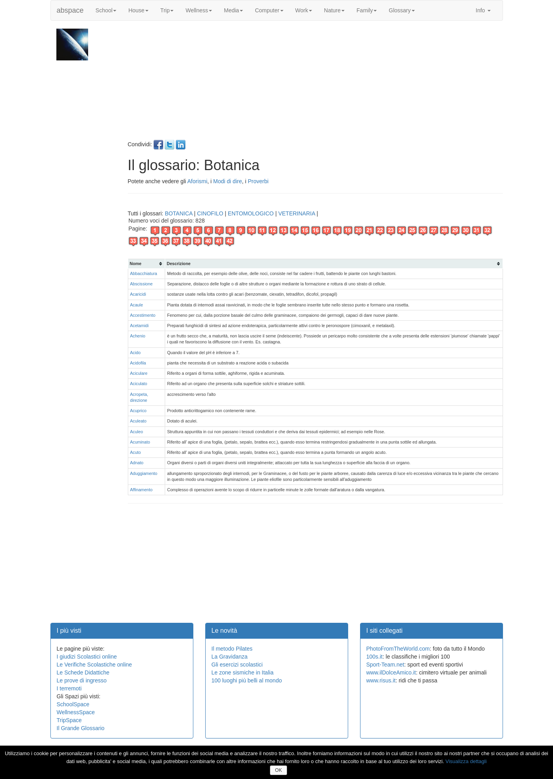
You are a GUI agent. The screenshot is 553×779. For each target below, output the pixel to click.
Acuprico (138, 410)
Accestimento (143, 315)
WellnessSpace (76, 712)
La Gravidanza (230, 656)
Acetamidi (139, 325)
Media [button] (233, 10)
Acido (135, 352)
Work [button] (303, 10)
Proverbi (258, 181)
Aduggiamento (144, 473)
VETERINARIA (296, 213)
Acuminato (140, 442)
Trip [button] (167, 10)
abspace (70, 10)
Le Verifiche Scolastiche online (94, 664)
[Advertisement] (314, 84)
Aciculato (138, 383)
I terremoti (69, 688)
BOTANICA (179, 213)
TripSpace (69, 720)
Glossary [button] (401, 10)
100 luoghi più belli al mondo (247, 680)
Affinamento (141, 489)
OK (278, 770)
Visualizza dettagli (466, 761)
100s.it (374, 656)
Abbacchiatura (143, 273)
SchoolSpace (73, 704)
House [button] (138, 10)
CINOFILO (210, 213)
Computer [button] (269, 10)
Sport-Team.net (385, 664)
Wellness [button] (198, 10)
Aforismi (197, 181)
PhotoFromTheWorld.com (398, 648)
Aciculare (139, 373)
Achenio (138, 335)
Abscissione (141, 283)
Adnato (137, 462)
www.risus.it (381, 680)
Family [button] (366, 10)
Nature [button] (334, 10)
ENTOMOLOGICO (251, 213)
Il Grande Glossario (81, 728)
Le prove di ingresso (82, 680)
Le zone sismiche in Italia (243, 672)
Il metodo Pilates (232, 648)
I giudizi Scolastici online (87, 656)
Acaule (136, 304)
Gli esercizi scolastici (237, 664)
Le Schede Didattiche (83, 672)
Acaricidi (138, 294)
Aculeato (138, 421)
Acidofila (138, 362)
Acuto (135, 452)
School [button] (106, 10)
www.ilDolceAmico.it (391, 672)
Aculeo (136, 431)
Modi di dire (227, 181)
